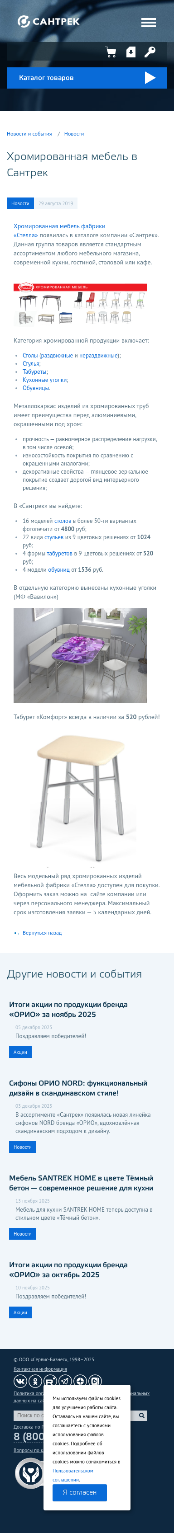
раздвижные (57, 355)
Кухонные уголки (45, 380)
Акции (20, 1052)
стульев (53, 537)
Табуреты (35, 372)
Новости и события (29, 133)
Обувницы (36, 388)
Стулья (31, 363)
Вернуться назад (42, 932)
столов (63, 521)
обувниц (59, 570)
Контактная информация (40, 1369)
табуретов (59, 553)
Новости (74, 133)
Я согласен (80, 1493)
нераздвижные (98, 355)
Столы (31, 355)
